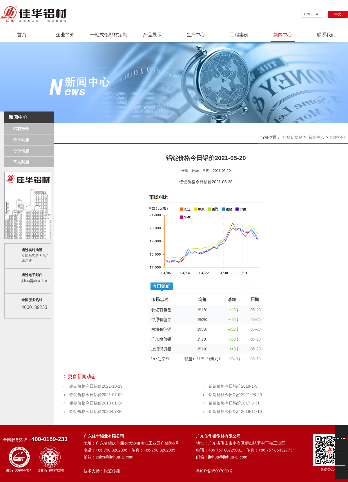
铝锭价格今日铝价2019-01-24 (96, 403)
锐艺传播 (112, 471)
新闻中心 (282, 34)
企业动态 (21, 139)
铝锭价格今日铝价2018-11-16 (235, 411)
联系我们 (326, 34)
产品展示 (152, 34)
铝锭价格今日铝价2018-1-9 (233, 386)
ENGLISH (312, 14)
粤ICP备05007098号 (214, 471)
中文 (337, 14)
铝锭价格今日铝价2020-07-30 (96, 411)
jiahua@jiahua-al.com (35, 281)
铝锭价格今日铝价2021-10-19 (96, 386)
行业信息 (21, 150)
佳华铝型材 (292, 137)
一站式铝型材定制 (108, 34)
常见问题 (21, 161)
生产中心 (195, 34)
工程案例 (239, 34)
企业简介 (65, 34)
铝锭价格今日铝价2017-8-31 (234, 403)
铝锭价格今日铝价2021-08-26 (235, 394)
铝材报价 (21, 128)
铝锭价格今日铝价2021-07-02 (96, 394)
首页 (21, 34)
